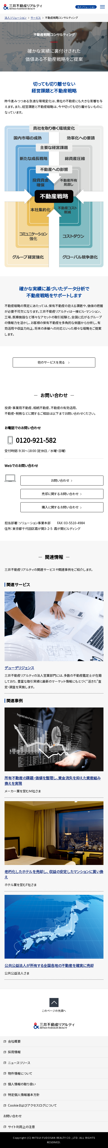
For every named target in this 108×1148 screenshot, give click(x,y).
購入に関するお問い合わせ (62, 507)
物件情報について (17, 1073)
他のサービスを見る (54, 362)
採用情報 (12, 1052)
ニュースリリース (16, 1062)
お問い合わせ (62, 480)
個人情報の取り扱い (19, 1084)
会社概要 (12, 1041)
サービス (36, 17)
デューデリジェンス (19, 667)
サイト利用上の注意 (19, 1126)
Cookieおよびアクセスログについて (30, 1105)
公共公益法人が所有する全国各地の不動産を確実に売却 (49, 965)
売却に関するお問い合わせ (62, 493)
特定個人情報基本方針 (21, 1094)
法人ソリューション (16, 17)
